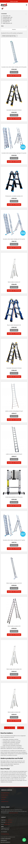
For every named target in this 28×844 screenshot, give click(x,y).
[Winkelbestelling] (9, 36)
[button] (26, 4)
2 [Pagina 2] (9, 727)
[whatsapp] (24, 840)
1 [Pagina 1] (7, 727)
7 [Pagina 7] (20, 727)
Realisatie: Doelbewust (5, 842)
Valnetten (3, 799)
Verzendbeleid (4, 840)
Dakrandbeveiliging (5, 792)
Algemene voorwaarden (6, 838)
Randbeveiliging (4, 794)
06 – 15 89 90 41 (9, 820)
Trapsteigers (3, 797)
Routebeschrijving (5, 833)
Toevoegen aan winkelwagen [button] (14, 75)
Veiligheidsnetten (4, 801)
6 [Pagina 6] (18, 727)
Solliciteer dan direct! (13, 812)
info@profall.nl (7, 824)
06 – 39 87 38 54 (8, 822)
